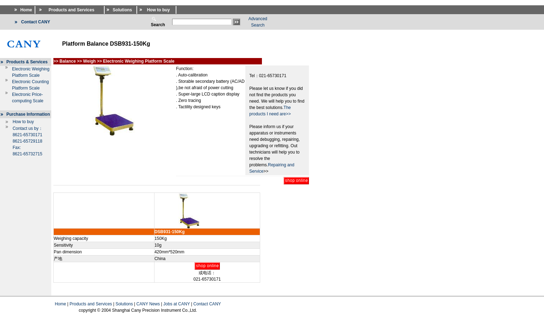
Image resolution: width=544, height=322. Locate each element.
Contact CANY (207, 303)
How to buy (23, 121)
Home (60, 303)
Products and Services (91, 303)
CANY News (148, 303)
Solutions (124, 303)
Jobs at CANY (176, 303)
